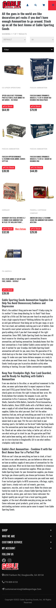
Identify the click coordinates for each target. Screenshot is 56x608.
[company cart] (44, 5)
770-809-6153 (10, 582)
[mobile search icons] (35, 5)
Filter (28, 49)
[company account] (27, 5)
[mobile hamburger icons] (53, 5)
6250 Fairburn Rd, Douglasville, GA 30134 (23, 575)
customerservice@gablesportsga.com (21, 589)
